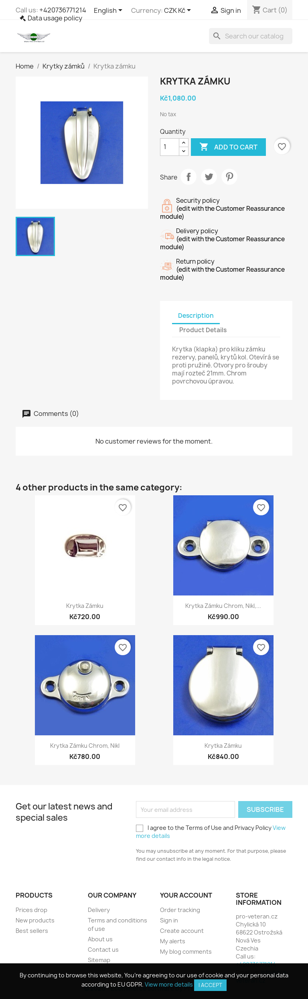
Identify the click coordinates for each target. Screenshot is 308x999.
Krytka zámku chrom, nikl (85, 745)
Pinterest (229, 177)
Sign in (169, 920)
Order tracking (180, 910)
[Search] (250, 36)
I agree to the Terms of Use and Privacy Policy (211, 832)
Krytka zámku (84, 605)
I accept (210, 985)
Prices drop (31, 910)
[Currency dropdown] (179, 11)
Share (188, 177)
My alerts (172, 941)
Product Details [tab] (203, 330)
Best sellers (32, 930)
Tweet (209, 177)
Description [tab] (196, 315)
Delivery (99, 910)
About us (100, 939)
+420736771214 (62, 10)
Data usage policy (55, 18)
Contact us (103, 949)
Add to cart (228, 147)
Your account (186, 895)
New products (35, 920)
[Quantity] (169, 147)
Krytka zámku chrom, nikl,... (223, 605)
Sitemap (99, 960)
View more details (169, 984)
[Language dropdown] (109, 11)
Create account (182, 930)
